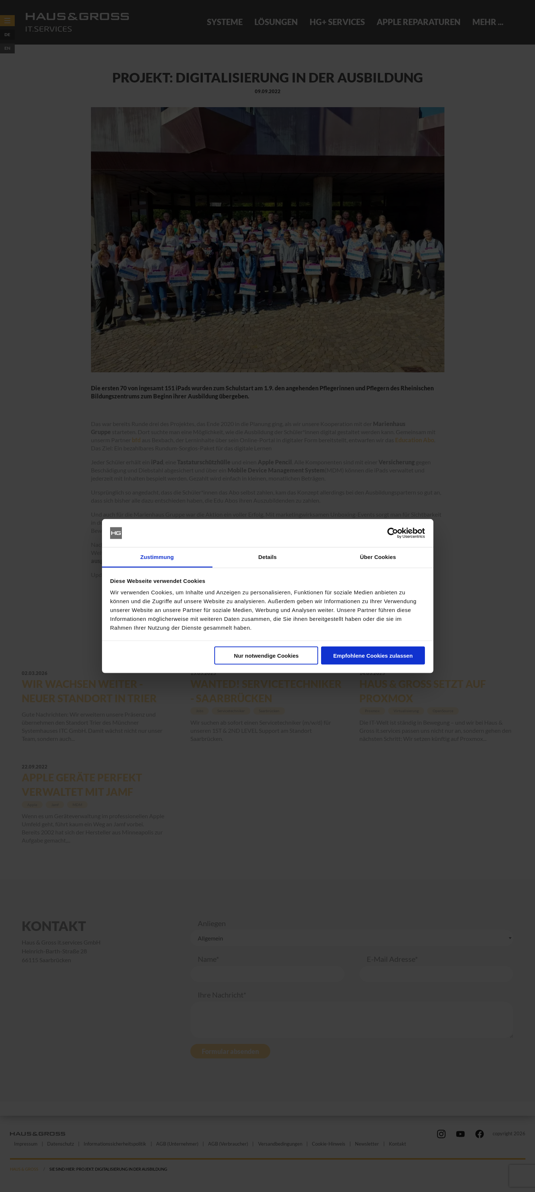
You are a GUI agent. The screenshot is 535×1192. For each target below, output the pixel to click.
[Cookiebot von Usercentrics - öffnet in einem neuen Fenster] (392, 533)
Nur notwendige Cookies (266, 655)
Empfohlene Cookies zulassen (373, 655)
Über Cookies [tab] (378, 557)
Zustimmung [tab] (157, 557)
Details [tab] (267, 557)
